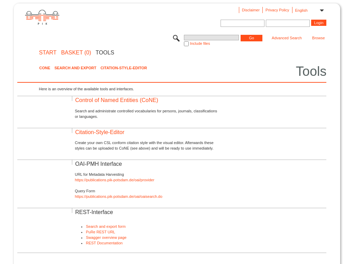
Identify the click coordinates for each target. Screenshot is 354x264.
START (48, 52)
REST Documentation (104, 243)
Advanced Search (287, 38)
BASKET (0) (76, 52)
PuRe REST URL (100, 232)
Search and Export (75, 68)
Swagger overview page (106, 237)
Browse (318, 38)
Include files (200, 43)
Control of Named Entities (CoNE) (116, 100)
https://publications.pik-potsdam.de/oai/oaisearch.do (118, 196)
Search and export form (105, 226)
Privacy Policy (277, 10)
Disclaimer (251, 10)
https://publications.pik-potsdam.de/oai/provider (114, 180)
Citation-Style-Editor (124, 68)
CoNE (44, 68)
